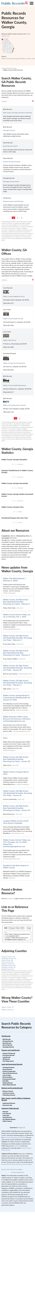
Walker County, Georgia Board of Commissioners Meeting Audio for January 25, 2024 (16, 794)
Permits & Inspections (9, 1168)
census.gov (20, 480)
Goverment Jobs (7, 1201)
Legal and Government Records (11, 1161)
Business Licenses (8, 1187)
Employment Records (9, 1199)
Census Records (7, 1166)
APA (22, 1024)
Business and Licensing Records (12, 1184)
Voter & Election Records (10, 1169)
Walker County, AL (7, 1106)
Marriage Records (8, 1137)
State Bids (5, 1177)
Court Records (7, 1210)
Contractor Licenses (8, 1189)
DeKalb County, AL (7, 1065)
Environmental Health (9, 1175)
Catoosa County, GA (8, 1053)
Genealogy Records (8, 1143)
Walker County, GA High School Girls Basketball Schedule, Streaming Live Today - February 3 (17, 734)
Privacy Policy (25, 1244)
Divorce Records (7, 1141)
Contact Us (11, 995)
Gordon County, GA (7, 1060)
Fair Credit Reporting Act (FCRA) (14, 1234)
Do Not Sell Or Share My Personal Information (16, 1261)
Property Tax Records (9, 1150)
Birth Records (7, 1136)
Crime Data (6, 1212)
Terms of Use (5, 1246)
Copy (29, 1024)
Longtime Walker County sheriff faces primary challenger (15, 918)
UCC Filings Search (8, 1157)
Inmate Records (7, 1214)
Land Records (6, 1154)
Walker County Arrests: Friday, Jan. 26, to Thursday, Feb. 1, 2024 (17, 712)
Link (5, 1024)
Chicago (11, 1024)
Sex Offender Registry (9, 1216)
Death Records (7, 1139)
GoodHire (17, 1242)
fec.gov (20, 619)
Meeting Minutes (8, 1179)
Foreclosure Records (9, 1152)
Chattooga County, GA (8, 1055)
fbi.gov (20, 592)
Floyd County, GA (7, 1058)
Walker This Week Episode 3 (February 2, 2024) (14, 676)
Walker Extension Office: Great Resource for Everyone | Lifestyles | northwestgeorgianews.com (17, 815)
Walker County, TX (7, 1103)
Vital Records (5, 1132)
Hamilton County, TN (8, 1064)
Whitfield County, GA (8, 1062)
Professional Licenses (9, 1191)
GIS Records (6, 1155)
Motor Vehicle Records (9, 1181)
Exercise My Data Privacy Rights (11, 1266)
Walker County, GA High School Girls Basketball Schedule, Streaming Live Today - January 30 (17, 764)
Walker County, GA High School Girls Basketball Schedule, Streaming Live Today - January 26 (17, 889)
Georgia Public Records (9, 68)
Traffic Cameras (7, 1217)
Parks (5, 834)
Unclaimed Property (8, 1164)
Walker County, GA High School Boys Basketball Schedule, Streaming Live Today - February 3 (16, 698)
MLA (17, 1024)
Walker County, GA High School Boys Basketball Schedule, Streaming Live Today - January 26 (16, 904)
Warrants (5, 1208)
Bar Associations (7, 1173)
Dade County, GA (7, 1057)
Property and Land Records (10, 1147)
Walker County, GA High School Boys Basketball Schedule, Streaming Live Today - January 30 (16, 855)
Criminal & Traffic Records (10, 1205)
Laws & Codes (7, 1171)
